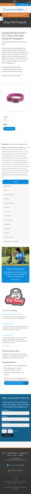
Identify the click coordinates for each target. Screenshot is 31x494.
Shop (3, 453)
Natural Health (9, 237)
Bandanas (7, 186)
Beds (5, 190)
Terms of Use (15, 481)
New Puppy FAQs (7, 335)
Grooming (7, 224)
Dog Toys (7, 211)
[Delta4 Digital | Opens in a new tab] (15, 470)
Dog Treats (7, 216)
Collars (6, 207)
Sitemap (9, 483)
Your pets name (6, 422)
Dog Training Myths (7, 324)
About (14, 455)
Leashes (6, 233)
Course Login (23, 4)
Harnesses (7, 228)
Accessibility (23, 481)
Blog (9, 455)
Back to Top (20, 483)
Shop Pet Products (8, 4)
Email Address (5, 410)
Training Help (23, 453)
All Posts (5, 346)
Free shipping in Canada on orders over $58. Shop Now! (15, 14)
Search (14, 483)
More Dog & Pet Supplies (11, 241)
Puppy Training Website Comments (12, 314)
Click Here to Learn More (14, 383)
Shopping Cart (14, 1)
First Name (4, 416)
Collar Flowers (9, 203)
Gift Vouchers (8, 220)
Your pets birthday (6, 428)
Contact (20, 455)
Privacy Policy (7, 481)
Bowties (6, 199)
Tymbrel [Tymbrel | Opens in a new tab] (16, 488)
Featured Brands (12, 453)
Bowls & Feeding (9, 194)
